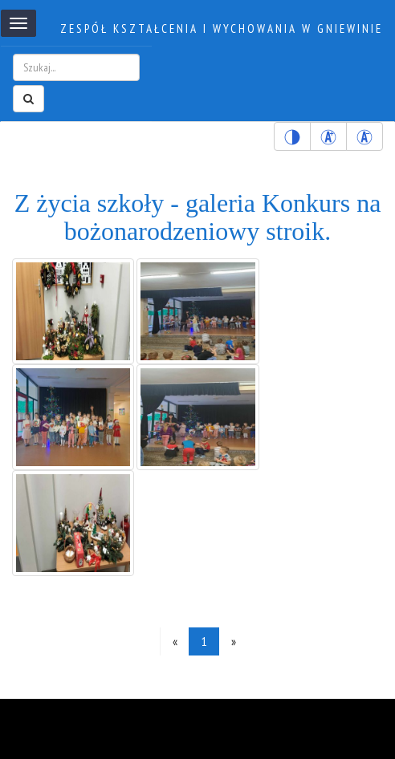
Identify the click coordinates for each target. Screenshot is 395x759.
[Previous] (174, 641)
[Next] (233, 641)
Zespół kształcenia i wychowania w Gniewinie (221, 28)
